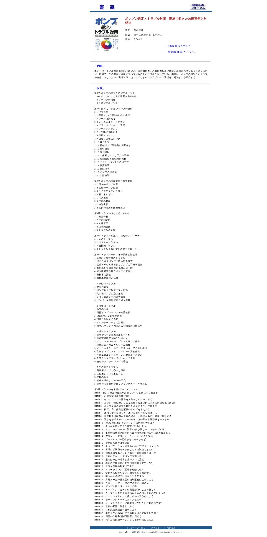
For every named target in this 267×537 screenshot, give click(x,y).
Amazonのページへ (179, 45)
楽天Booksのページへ (181, 52)
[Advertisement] (69, 58)
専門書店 (171, 528)
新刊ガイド (156, 528)
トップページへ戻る (136, 528)
